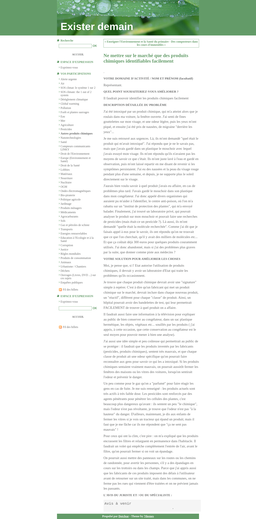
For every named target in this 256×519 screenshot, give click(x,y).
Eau (63, 116)
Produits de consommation (76, 258)
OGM (64, 186)
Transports (67, 229)
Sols (63, 220)
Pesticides (66, 129)
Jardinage (66, 203)
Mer (63, 120)
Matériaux (66, 173)
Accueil (78, 54)
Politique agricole (71, 199)
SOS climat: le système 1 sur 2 (78, 87)
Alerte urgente (69, 79)
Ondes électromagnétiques (76, 190)
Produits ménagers (71, 207)
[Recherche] (75, 46)
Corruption (67, 245)
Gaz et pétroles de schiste (75, 225)
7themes (149, 516)
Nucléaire (66, 182)
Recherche (67, 40)
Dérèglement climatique (74, 99)
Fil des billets (70, 289)
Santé (64, 141)
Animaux (66, 262)
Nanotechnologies (71, 137)
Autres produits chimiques (77, 133)
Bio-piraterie (68, 195)
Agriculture (67, 124)
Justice (64, 249)
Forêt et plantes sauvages (75, 112)
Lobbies (65, 169)
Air (62, 83)
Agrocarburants (69, 216)
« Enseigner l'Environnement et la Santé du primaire (137, 41)
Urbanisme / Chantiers (73, 266)
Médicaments (68, 212)
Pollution (66, 107)
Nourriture (67, 178)
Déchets (65, 270)
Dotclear (123, 516)
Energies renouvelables (74, 233)
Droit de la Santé (70, 165)
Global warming (70, 103)
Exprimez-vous (69, 301)
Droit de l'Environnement (75, 153)
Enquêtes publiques (72, 282)
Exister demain (97, 26)
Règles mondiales (71, 253)
